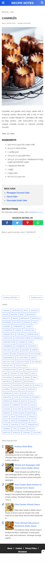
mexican (18, 381)
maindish (18, 377)
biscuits (6, 318)
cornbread (8, 346)
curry (17, 350)
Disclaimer (22, 552)
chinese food (32, 334)
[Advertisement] (22, 558)
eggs (14, 354)
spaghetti (22, 417)
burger (27, 322)
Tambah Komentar (24, 23)
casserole (7, 330)
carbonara (18, 326)
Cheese (18, 330)
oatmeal (6, 389)
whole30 (16, 433)
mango (27, 377)
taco (33, 421)
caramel (6, 326)
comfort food (9, 342)
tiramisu (6, 429)
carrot (28, 326)
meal (35, 377)
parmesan (7, 393)
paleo (22, 389)
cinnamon (37, 338)
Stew (13, 421)
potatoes (25, 397)
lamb (5, 373)
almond (6, 310)
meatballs (7, 381)
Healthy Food (23, 362)
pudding (35, 397)
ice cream (36, 362)
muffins (6, 385)
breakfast (25, 318)
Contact (19, 548)
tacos (5, 425)
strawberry (23, 421)
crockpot (32, 346)
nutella (38, 385)
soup (13, 417)
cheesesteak (8, 334)
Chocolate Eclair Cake (17, 200)
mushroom (17, 385)
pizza (16, 397)
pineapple (7, 397)
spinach (32, 417)
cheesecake (29, 330)
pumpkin (6, 401)
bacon (5, 314)
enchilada (23, 354)
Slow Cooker (18, 413)
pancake (31, 389)
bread (15, 318)
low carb (24, 373)
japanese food (9, 370)
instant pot (8, 366)
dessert (25, 350)
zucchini (36, 433)
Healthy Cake (9, 362)
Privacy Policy (31, 548)
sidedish (6, 413)
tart (23, 425)
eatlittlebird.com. (36, 212)
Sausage (6, 409)
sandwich (16, 405)
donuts (6, 354)
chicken (20, 334)
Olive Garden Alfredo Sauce (27, 504)
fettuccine (35, 354)
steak (5, 421)
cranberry (20, 346)
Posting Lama (36, 297)
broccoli (36, 318)
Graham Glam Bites (23, 446)
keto (20, 370)
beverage (31, 314)
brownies (7, 322)
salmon (6, 405)
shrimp (37, 409)
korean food (31, 370)
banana (14, 314)
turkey (23, 429)
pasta (16, 393)
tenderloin (32, 425)
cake (35, 322)
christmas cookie (23, 338)
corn (30, 342)
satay (25, 405)
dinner (35, 350)
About (9, 548)
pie (31, 393)
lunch (33, 373)
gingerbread (8, 358)
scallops (17, 409)
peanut (24, 393)
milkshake (28, 381)
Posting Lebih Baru (10, 297)
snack (5, 417)
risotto (24, 401)
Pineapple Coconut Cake (18, 193)
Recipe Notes (22, 3)
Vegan (31, 429)
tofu (15, 429)
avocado (35, 310)
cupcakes (7, 350)
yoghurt (26, 433)
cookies (21, 342)
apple (25, 310)
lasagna (13, 373)
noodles (28, 385)
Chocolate (7, 338)
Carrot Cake (12, 197)
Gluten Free (22, 358)
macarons (7, 377)
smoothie (31, 413)
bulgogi (17, 322)
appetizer (16, 310)
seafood (27, 409)
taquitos (14, 425)
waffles (6, 433)
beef (22, 314)
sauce (33, 405)
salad (32, 401)
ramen (15, 401)
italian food (21, 366)
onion (15, 389)
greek (33, 358)
